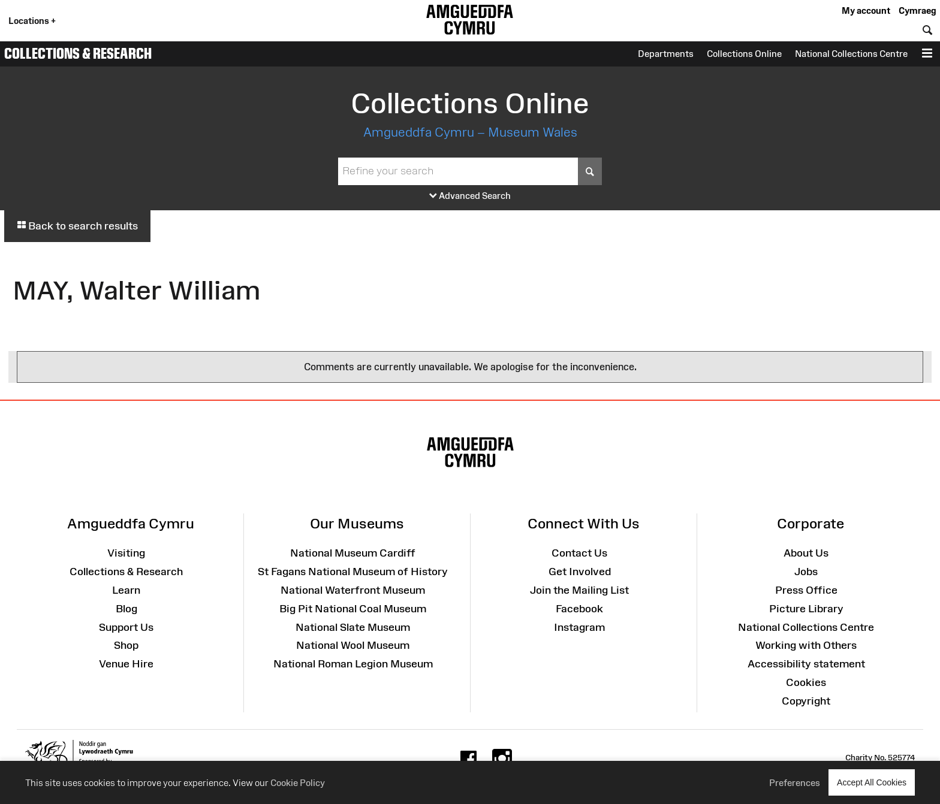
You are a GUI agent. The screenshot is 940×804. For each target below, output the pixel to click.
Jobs (806, 572)
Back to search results (77, 226)
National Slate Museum (353, 627)
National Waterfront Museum (353, 590)
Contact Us (579, 553)
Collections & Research (78, 53)
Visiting (126, 553)
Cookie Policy (297, 783)
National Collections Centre (851, 54)
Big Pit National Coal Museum (352, 609)
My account (866, 10)
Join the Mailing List (579, 590)
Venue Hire (126, 664)
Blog (126, 609)
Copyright (806, 701)
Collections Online (744, 54)
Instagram (579, 627)
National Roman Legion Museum (353, 664)
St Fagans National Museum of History (353, 572)
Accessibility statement (806, 664)
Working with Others (806, 645)
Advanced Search (470, 196)
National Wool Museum (352, 645)
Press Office (806, 590)
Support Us (126, 627)
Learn (126, 590)
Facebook (579, 609)
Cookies (806, 682)
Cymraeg (917, 10)
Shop (126, 645)
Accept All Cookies (871, 782)
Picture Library (806, 609)
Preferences (794, 783)
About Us (806, 553)
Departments (666, 54)
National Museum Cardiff (352, 553)
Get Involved (580, 572)
